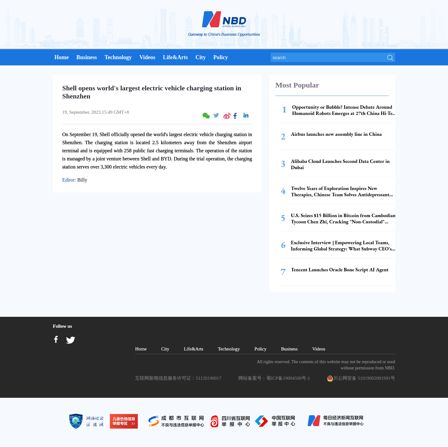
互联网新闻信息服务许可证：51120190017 (179, 378)
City (200, 57)
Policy (220, 57)
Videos (147, 57)
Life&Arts (175, 57)
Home (61, 57)
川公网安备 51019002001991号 (361, 378)
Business (86, 57)
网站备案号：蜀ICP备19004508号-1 (275, 378)
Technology (118, 57)
